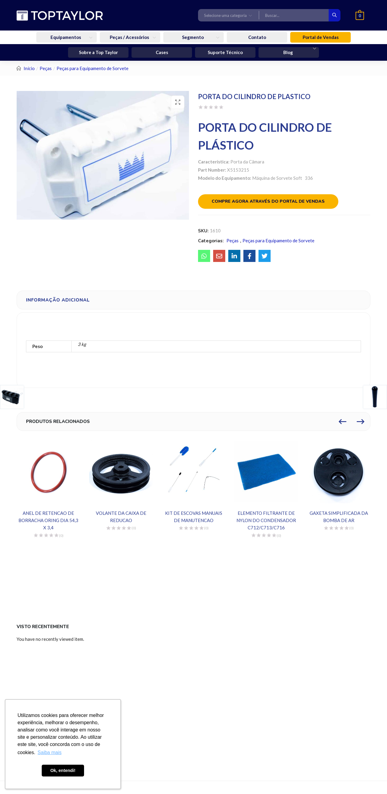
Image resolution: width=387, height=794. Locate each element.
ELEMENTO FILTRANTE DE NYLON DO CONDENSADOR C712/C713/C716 (266, 520)
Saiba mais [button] (49, 752)
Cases (162, 52)
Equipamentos (66, 37)
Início (29, 68)
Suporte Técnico (225, 52)
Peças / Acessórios (130, 37)
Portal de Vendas (321, 37)
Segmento (193, 37)
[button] (228, 15)
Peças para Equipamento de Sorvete (92, 68)
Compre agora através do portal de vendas (268, 201)
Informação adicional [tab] (58, 300)
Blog (288, 52)
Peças (46, 68)
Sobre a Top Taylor (98, 52)
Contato (257, 37)
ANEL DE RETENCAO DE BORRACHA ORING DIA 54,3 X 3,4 (48, 520)
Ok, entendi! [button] (62, 770)
